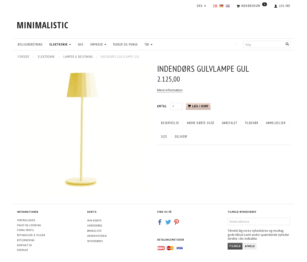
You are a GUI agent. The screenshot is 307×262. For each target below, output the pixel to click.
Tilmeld (235, 246)
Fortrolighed (26, 220)
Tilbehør (251, 123)
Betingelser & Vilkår (31, 235)
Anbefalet (229, 123)
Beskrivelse (170, 123)
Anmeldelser (276, 123)
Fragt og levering (29, 225)
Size (164, 137)
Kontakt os (24, 245)
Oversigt (22, 250)
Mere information (170, 90)
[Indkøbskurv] (252, 6)
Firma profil (25, 230)
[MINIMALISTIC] (42, 25)
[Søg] (287, 44)
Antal (162, 106)
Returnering (26, 240)
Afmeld (250, 246)
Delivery (181, 137)
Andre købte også (200, 123)
